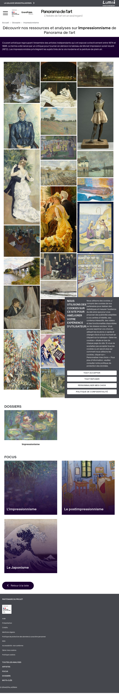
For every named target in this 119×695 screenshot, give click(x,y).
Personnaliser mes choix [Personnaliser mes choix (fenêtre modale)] (92, 385)
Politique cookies (8, 656)
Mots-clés (7, 682)
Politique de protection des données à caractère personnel (24, 638)
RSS (3, 642)
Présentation (7, 624)
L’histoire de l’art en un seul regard (63, 16)
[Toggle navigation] (5, 14)
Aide (4, 619)
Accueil (5, 23)
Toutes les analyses (12, 664)
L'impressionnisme (22, 509)
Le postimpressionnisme (84, 509)
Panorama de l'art (56, 12)
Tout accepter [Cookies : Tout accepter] (92, 373)
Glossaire (16, 23)
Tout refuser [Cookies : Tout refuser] (91, 379)
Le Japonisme (18, 568)
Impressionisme (31, 445)
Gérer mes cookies (9, 652)
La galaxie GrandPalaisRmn (21, 3)
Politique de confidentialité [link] (92, 392)
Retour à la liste (21, 586)
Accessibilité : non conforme (13, 647)
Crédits (5, 629)
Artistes (6, 668)
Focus (5, 673)
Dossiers (6, 678)
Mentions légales (8, 633)
